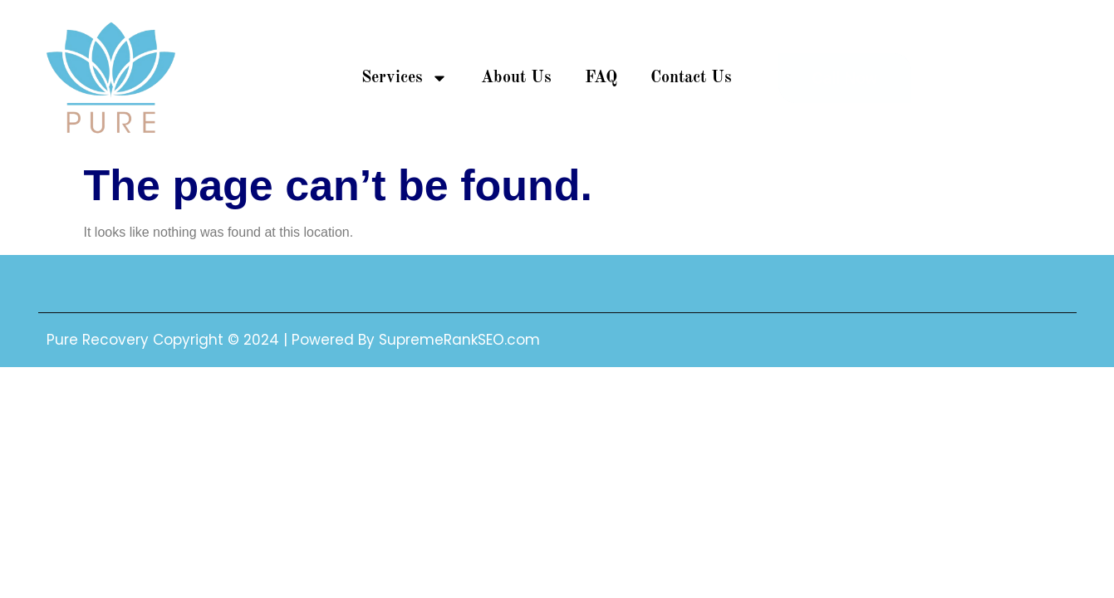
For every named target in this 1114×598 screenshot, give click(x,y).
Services (404, 78)
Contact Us (691, 78)
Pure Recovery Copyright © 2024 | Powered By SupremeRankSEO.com (293, 340)
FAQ (601, 78)
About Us (516, 78)
